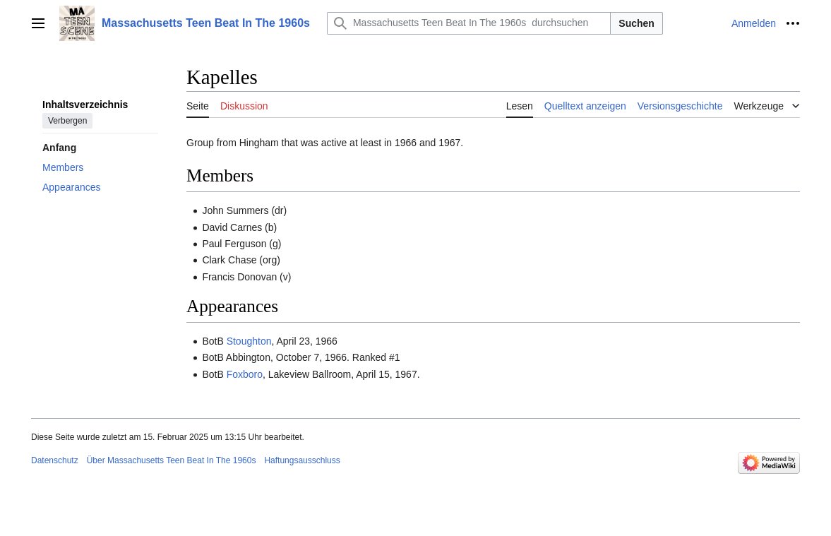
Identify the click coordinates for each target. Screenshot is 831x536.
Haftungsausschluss (302, 460)
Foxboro (245, 374)
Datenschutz (54, 460)
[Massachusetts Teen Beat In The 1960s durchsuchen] (469, 23)
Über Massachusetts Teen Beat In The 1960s (171, 460)
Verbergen (67, 121)
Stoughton (249, 341)
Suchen (636, 23)
